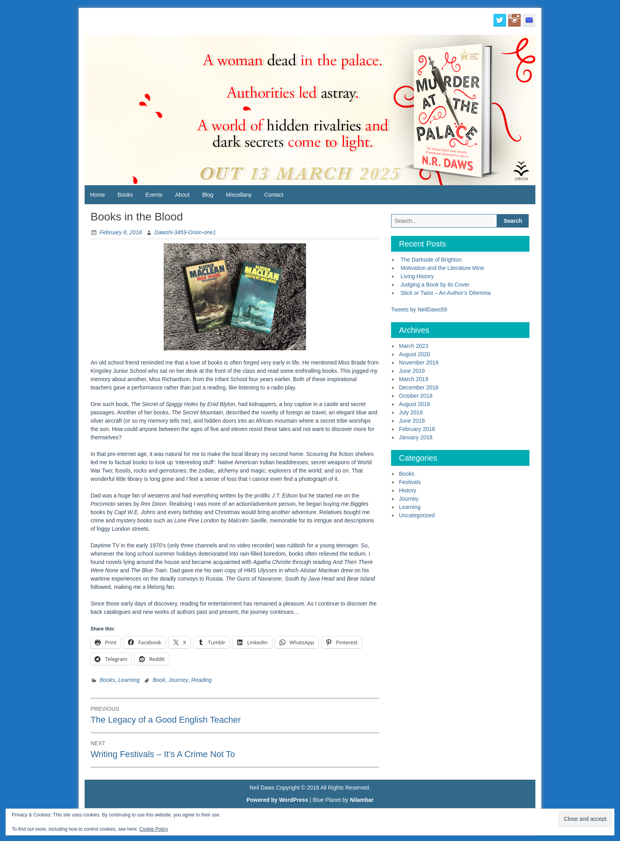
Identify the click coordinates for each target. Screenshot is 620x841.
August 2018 (414, 404)
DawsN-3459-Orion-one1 (185, 232)
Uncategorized (417, 515)
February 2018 (417, 429)
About (182, 195)
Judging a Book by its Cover (435, 284)
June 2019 (412, 371)
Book (159, 680)
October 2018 (416, 396)
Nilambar (362, 800)
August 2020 (414, 354)
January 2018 (416, 437)
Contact (273, 195)
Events (154, 195)
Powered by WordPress (277, 800)
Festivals (410, 482)
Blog (207, 195)
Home (97, 195)
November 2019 (419, 362)
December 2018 (419, 387)
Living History (417, 276)
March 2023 (413, 346)
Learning (129, 680)
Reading (201, 680)
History (407, 490)
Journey (178, 680)
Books (125, 195)
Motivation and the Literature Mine (442, 268)
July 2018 (411, 412)
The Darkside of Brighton (431, 259)
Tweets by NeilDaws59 (419, 309)
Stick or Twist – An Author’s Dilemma (446, 293)
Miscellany (238, 195)
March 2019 (413, 379)
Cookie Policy (153, 829)
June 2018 (412, 421)
